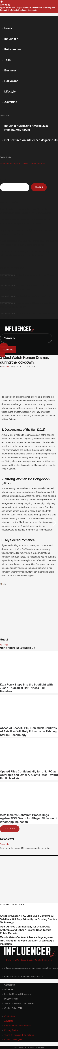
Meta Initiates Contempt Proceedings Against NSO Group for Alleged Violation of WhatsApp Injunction (28, 818)
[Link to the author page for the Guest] (6, 367)
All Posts (4, 645)
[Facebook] (1, 370)
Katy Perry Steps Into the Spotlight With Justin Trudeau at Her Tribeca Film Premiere (26, 688)
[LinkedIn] (1, 384)
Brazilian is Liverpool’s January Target (33, 296)
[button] (8, 349)
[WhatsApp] (1, 379)
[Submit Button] (4, 345)
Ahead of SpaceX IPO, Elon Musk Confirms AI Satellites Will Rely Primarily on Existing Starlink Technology (28, 732)
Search (3, 180)
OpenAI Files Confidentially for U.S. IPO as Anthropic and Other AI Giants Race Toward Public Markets (29, 775)
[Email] (1, 393)
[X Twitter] (1, 375)
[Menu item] (31, 129)
